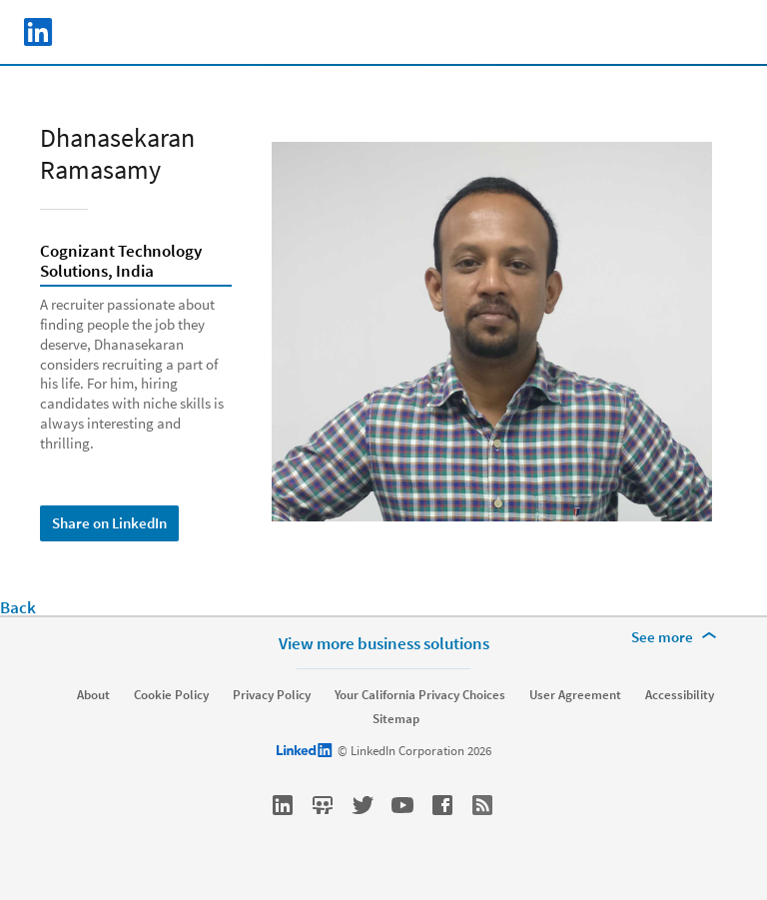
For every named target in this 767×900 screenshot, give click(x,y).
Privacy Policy (272, 695)
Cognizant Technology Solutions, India (121, 262)
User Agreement (575, 695)
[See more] (677, 637)
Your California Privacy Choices (420, 695)
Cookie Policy (171, 695)
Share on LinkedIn (109, 522)
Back (18, 607)
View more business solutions (384, 643)
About (93, 695)
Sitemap (396, 719)
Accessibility (679, 695)
